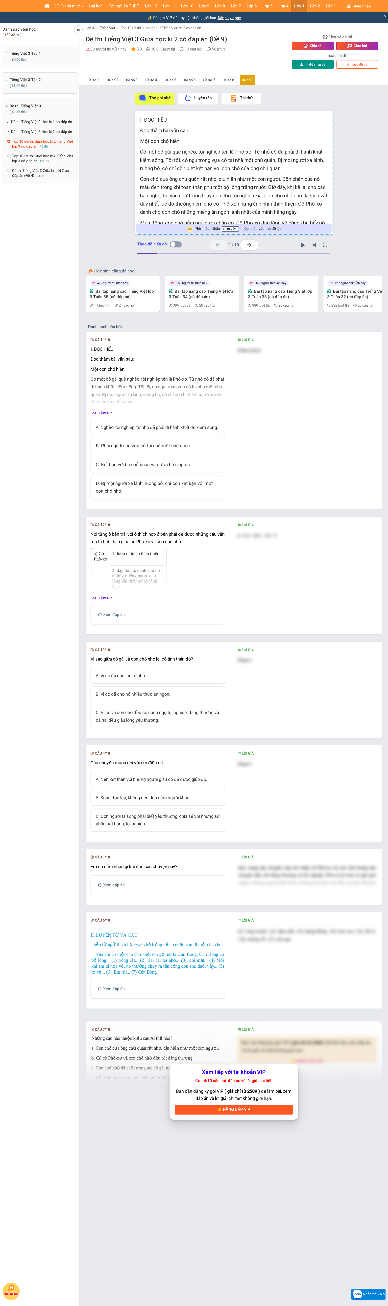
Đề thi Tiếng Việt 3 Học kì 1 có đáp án (41, 122)
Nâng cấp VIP (234, 1174)
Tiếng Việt (107, 28)
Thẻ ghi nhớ (154, 98)
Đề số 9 (247, 80)
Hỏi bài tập (11, 1290)
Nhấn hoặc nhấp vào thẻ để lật (234, 229)
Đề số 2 (112, 80)
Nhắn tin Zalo (368, 1294)
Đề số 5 (170, 80)
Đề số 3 (132, 80)
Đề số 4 (151, 80)
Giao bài (357, 46)
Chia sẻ (313, 46)
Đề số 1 (93, 80)
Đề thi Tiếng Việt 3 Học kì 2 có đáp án (41, 132)
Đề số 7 (209, 80)
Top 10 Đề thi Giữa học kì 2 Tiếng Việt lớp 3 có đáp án (161, 28)
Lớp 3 (90, 28)
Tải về (312, 64)
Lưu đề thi (357, 64)
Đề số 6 (189, 80)
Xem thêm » (102, 412)
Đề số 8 (228, 80)
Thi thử (241, 98)
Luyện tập (198, 98)
